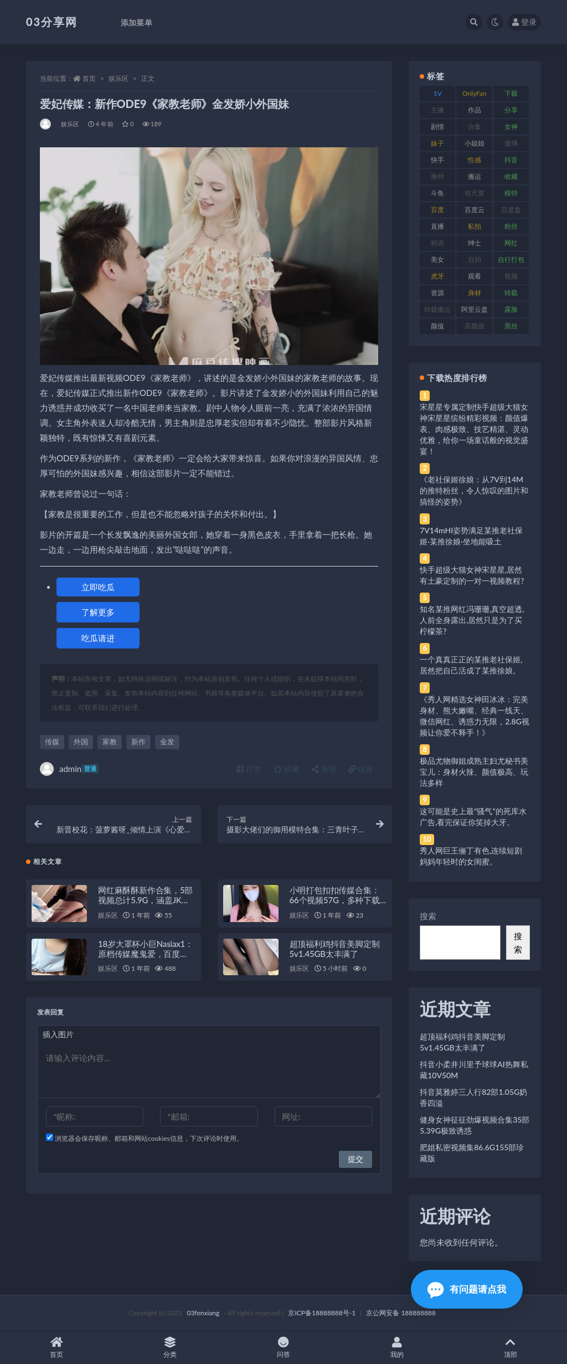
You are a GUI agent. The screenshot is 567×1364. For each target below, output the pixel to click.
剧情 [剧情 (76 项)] (437, 126)
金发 (167, 741)
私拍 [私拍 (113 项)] (474, 226)
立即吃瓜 (98, 587)
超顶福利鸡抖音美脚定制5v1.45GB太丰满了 (335, 951)
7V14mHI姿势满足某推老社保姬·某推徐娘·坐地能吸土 (471, 536)
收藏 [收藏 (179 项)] (511, 176)
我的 (396, 1347)
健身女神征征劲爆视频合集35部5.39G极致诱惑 (474, 1125)
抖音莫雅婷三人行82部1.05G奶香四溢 (473, 1097)
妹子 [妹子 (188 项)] (437, 143)
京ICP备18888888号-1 (321, 1313)
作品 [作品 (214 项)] (474, 110)
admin (69, 769)
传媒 (52, 741)
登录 (524, 22)
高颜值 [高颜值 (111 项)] (474, 326)
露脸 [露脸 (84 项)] (511, 309)
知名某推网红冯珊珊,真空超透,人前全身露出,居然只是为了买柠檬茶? (472, 620)
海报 (324, 769)
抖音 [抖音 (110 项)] (511, 160)
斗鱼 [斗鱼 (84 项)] (437, 193)
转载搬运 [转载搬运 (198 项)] (437, 309)
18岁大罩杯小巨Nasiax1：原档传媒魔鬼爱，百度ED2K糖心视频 (145, 956)
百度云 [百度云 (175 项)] (474, 209)
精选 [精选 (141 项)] (437, 243)
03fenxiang (203, 1313)
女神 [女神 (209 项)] (511, 126)
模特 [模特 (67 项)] (511, 193)
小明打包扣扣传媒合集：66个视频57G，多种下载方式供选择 (335, 902)
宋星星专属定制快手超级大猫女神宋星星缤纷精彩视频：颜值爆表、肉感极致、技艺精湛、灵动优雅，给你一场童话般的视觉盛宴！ (474, 429)
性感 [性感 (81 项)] (474, 160)
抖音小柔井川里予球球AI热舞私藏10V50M (474, 1069)
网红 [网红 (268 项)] (511, 243)
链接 (361, 769)
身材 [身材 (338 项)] (474, 293)
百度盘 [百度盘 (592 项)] (511, 209)
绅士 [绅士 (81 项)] (474, 243)
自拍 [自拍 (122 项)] (474, 259)
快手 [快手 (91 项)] (437, 160)
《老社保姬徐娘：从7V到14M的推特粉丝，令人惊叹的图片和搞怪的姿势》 (474, 490)
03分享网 (52, 21)
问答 (284, 1347)
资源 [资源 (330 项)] (437, 293)
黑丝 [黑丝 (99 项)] (511, 326)
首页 (89, 78)
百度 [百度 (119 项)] (437, 209)
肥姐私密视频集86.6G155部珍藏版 (472, 1152)
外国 (81, 741)
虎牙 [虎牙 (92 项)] (437, 276)
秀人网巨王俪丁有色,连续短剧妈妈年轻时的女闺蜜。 (471, 856)
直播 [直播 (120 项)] (437, 226)
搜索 (428, 916)
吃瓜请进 (98, 638)
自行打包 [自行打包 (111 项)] (511, 259)
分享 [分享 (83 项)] (511, 110)
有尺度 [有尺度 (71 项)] (474, 193)
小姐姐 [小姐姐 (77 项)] (474, 143)
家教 (109, 741)
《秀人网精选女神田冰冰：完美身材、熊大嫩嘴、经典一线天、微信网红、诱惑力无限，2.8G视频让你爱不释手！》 (474, 715)
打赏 (249, 769)
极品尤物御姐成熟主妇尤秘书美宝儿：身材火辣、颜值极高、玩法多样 (474, 771)
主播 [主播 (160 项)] (437, 110)
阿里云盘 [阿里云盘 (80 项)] (474, 309)
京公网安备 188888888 (401, 1313)
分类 (170, 1347)
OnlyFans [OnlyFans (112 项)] (474, 95)
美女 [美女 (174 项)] (437, 259)
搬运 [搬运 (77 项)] (474, 176)
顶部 (510, 1347)
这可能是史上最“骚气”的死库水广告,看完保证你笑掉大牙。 (473, 816)
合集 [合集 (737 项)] (474, 126)
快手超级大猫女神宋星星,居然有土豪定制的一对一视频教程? (472, 575)
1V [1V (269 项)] (438, 93)
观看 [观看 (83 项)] (474, 276)
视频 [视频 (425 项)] (511, 276)
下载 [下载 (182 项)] (511, 93)
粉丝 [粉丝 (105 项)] (511, 226)
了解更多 (98, 612)
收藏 (287, 769)
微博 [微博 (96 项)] (511, 143)
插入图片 (58, 1036)
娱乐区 (118, 78)
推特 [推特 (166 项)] (437, 176)
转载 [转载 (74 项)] (511, 293)
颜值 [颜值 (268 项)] (437, 326)
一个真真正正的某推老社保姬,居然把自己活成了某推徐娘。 (471, 665)
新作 (138, 741)
